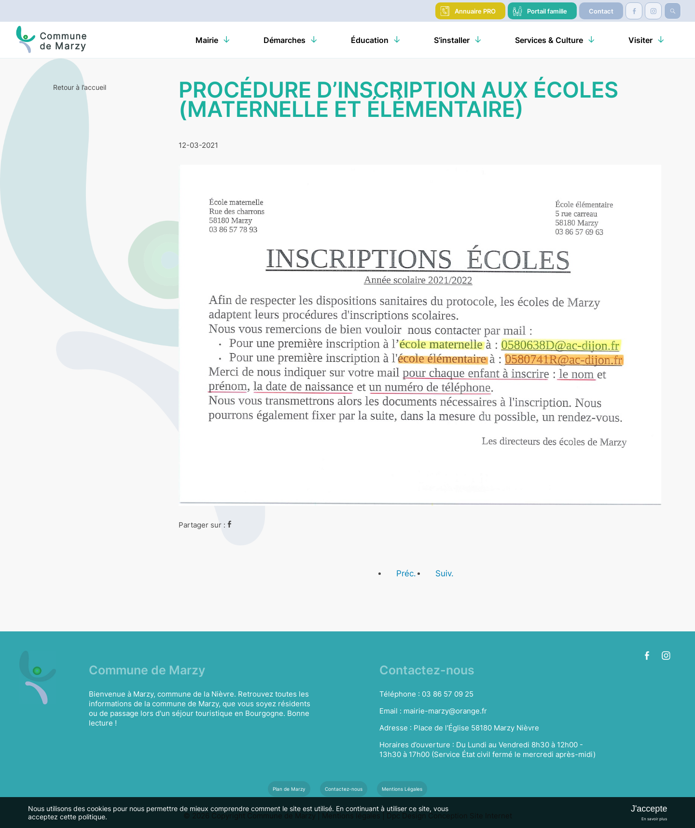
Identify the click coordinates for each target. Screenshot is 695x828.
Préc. (406, 573)
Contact (601, 11)
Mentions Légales (402, 789)
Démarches (285, 40)
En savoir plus (654, 818)
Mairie (206, 40)
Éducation (370, 40)
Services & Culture (549, 40)
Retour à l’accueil (79, 87)
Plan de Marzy (289, 789)
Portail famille (547, 11)
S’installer (452, 40)
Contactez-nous (343, 789)
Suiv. (444, 573)
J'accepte (649, 809)
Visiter (640, 40)
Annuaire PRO (475, 11)
